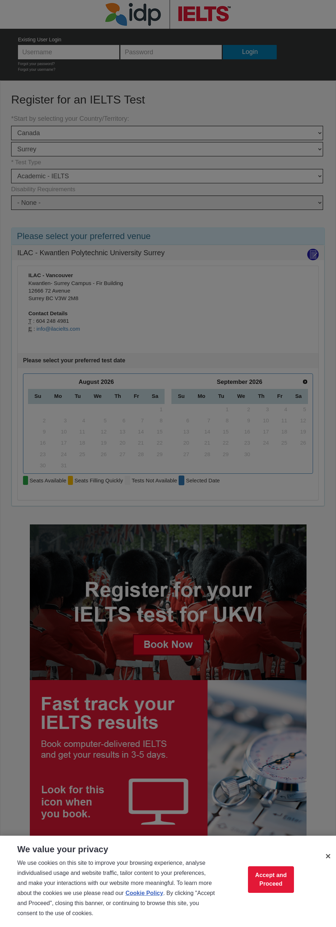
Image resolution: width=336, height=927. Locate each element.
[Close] (328, 856)
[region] (168, 881)
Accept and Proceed (271, 879)
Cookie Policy (144, 893)
